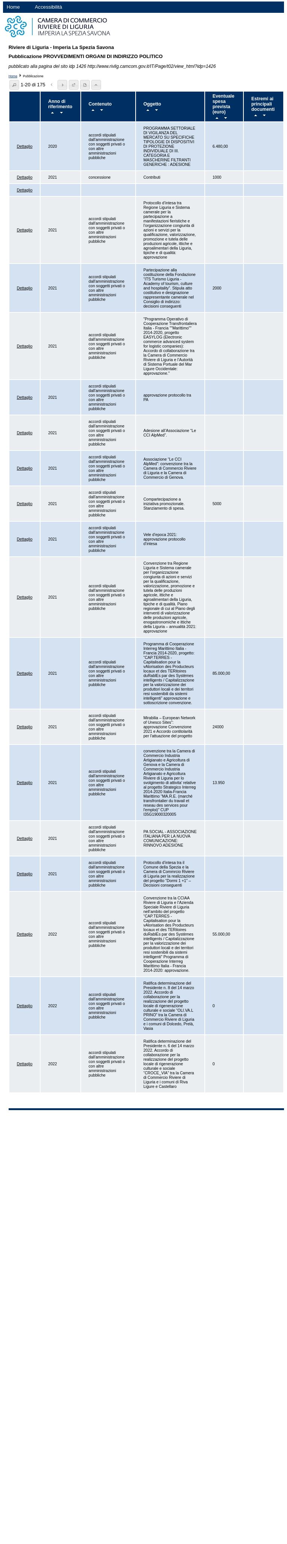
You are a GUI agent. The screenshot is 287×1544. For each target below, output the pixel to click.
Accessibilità (48, 7)
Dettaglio (25, 146)
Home (13, 7)
